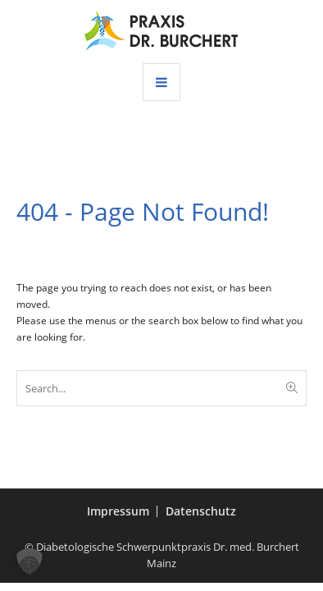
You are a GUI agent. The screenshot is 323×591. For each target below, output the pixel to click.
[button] (29, 561)
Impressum (118, 511)
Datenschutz (201, 511)
